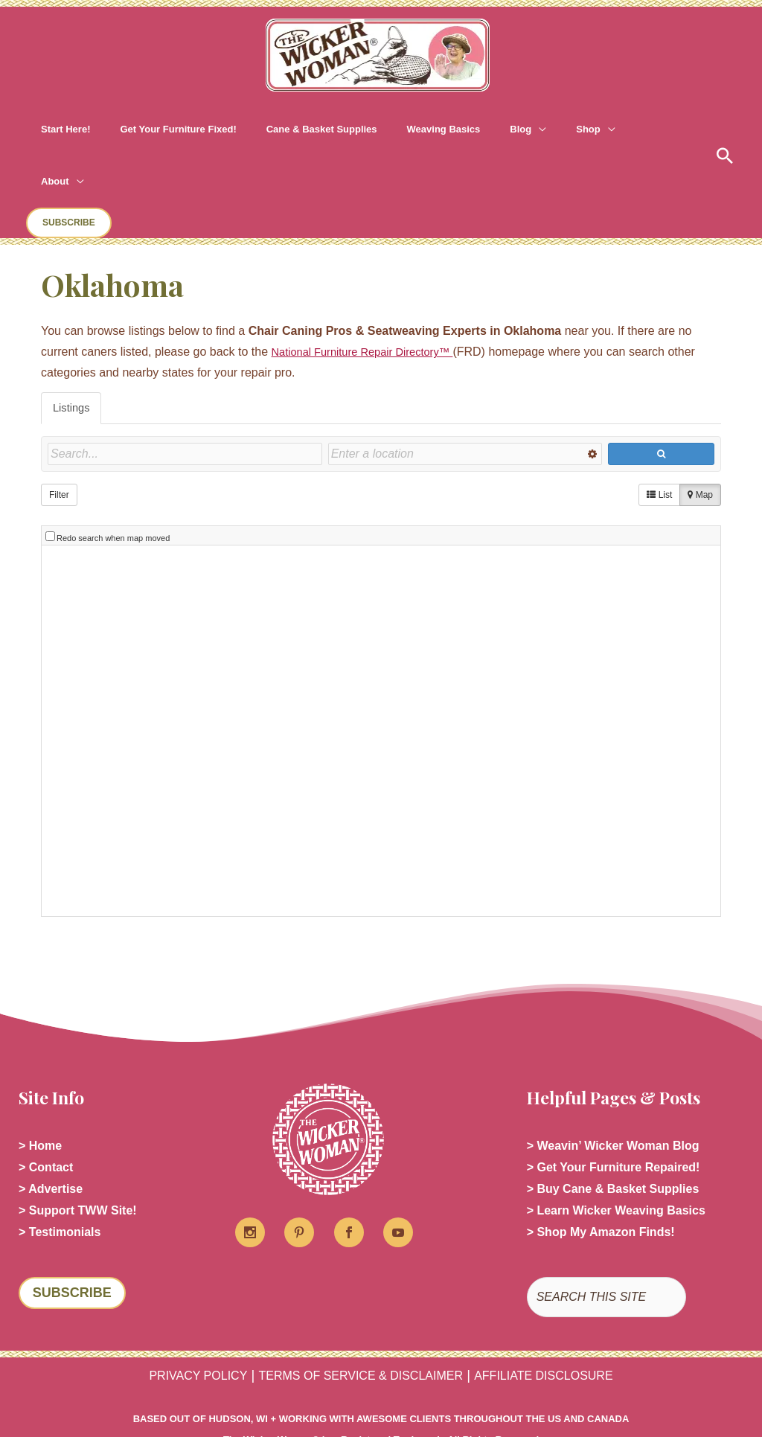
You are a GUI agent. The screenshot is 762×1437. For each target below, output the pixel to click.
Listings (73, 325)
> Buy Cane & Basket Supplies (613, 1106)
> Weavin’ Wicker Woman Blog (613, 1058)
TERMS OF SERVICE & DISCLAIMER (357, 1297)
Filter (59, 414)
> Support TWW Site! (78, 1130)
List (659, 414)
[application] (471, 129)
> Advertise (51, 1106)
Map (700, 414)
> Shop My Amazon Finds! (601, 1154)
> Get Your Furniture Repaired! (613, 1082)
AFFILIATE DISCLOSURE (568, 1297)
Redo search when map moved (113, 449)
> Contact (46, 1082)
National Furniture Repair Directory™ (371, 269)
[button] (624, 129)
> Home (40, 1058)
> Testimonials (59, 1154)
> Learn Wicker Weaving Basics (616, 1130)
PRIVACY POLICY (170, 1297)
